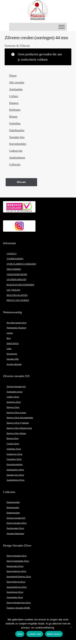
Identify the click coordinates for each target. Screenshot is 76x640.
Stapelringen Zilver (14, 592)
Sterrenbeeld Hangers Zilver (18, 576)
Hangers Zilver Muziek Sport (19, 428)
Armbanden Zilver (14, 392)
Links (8, 348)
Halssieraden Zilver (15, 566)
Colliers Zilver (12, 397)
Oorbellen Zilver (13, 449)
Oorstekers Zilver (14, 459)
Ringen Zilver (12, 438)
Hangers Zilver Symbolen (17, 423)
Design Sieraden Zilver (16, 523)
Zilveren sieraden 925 (15, 518)
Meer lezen (54, 634)
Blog (8, 338)
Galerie (9, 333)
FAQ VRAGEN (13, 290)
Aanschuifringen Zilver (16, 587)
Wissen (21, 182)
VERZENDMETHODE (16, 274)
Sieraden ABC (12, 359)
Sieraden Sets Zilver (15, 475)
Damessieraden (13, 502)
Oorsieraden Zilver (14, 597)
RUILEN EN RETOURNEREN (20, 285)
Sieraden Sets (17, 137)
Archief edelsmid (13, 364)
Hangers (14, 103)
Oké (19, 634)
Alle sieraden (16, 82)
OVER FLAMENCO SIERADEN (21, 264)
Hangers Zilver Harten (16, 433)
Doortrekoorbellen (14, 464)
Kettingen (14, 109)
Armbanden (15, 89)
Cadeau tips (15, 150)
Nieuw (13, 75)
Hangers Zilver (12, 407)
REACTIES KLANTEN (17, 295)
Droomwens (11, 354)
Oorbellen (14, 123)
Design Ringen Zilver (15, 582)
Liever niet (34, 634)
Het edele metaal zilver (16, 323)
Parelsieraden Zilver (15, 528)
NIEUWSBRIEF (13, 269)
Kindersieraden (13, 513)
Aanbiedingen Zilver (15, 480)
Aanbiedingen (17, 157)
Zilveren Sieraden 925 (16, 386)
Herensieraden (12, 507)
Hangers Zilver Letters (16, 412)
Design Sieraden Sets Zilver (18, 602)
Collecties (14, 164)
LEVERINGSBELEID (16, 279)
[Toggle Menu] (61, 27)
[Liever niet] (71, 627)
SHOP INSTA (12, 343)
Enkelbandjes (16, 130)
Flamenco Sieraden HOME (18, 608)
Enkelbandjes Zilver (15, 470)
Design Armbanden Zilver (17, 561)
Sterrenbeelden (17, 143)
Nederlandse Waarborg (16, 328)
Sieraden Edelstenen (15, 533)
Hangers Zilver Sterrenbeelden (19, 417)
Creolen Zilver (12, 443)
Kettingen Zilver (13, 402)
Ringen (13, 116)
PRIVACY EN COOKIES (17, 300)
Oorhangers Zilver (14, 454)
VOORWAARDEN (14, 258)
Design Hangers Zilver (16, 571)
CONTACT (11, 253)
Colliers (13, 96)
